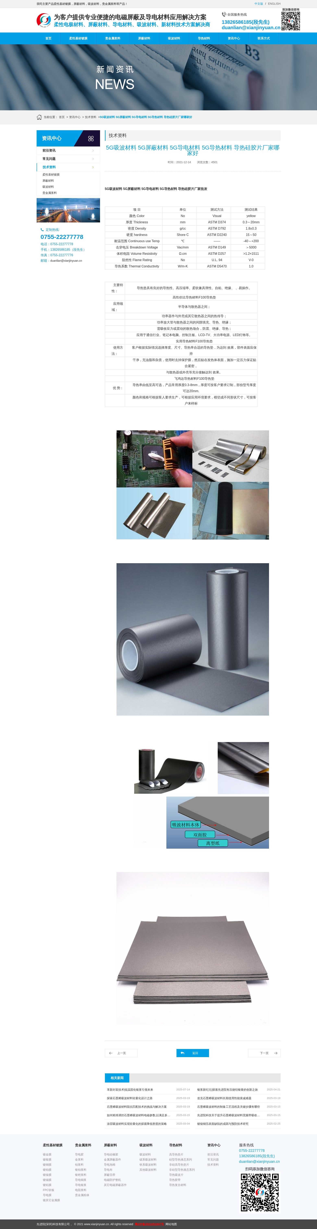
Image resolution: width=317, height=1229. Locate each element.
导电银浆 (80, 1185)
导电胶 (79, 1154)
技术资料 (90, 117)
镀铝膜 (47, 1185)
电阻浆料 (80, 1190)
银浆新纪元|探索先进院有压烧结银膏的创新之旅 (227, 1089)
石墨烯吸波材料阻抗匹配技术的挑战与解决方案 (137, 1106)
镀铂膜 (47, 1169)
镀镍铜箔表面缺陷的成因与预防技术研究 (222, 1123)
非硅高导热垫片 (179, 1164)
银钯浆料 (80, 1174)
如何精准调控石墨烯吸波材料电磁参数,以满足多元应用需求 (144, 1115)
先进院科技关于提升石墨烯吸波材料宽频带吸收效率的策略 (234, 1115)
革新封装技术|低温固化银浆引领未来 (130, 1089)
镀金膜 (47, 1154)
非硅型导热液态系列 (182, 1169)
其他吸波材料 (148, 1169)
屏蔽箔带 (109, 1174)
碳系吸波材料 (148, 1159)
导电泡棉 (109, 1164)
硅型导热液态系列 (180, 1159)
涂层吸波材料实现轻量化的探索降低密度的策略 (137, 1123)
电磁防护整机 (112, 1179)
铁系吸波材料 (148, 1164)
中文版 (259, 3)
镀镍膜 (47, 1174)
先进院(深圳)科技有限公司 (53, 1224)
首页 (48, 38)
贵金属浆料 (112, 38)
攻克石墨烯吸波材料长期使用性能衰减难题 (224, 1098)
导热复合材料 (177, 1185)
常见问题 (49, 159)
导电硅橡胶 (111, 1154)
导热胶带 (175, 1179)
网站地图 (171, 1224)
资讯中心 (234, 38)
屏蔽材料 (144, 38)
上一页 (121, 1053)
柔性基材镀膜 (78, 38)
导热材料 (204, 38)
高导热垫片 (176, 1154)
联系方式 (264, 38)
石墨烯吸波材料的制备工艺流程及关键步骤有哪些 (228, 1106)
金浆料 (79, 1159)
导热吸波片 (176, 1174)
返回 (195, 1053)
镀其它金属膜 (51, 1200)
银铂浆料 (80, 1169)
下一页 (264, 1053)
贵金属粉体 (82, 1195)
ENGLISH (274, 3)
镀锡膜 (47, 1179)
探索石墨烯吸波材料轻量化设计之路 (130, 1098)
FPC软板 (48, 1190)
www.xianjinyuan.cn (96, 1224)
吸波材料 (174, 38)
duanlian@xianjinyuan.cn (66, 260)
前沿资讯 (49, 150)
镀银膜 (47, 1159)
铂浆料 (79, 1164)
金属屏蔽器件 (112, 1159)
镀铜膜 (47, 1164)
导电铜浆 (80, 1179)
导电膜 (47, 1195)
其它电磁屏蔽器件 (115, 1185)
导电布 (108, 1169)
